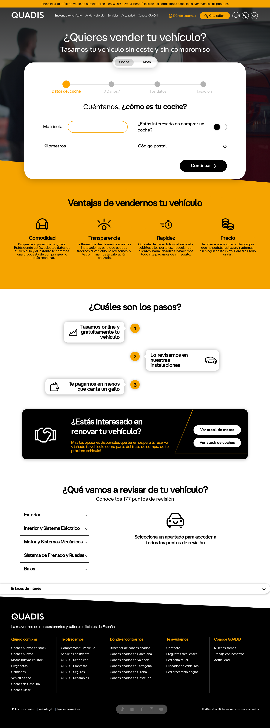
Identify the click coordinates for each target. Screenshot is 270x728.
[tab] (124, 62)
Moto (147, 62)
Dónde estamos (182, 16)
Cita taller (214, 16)
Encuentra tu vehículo (68, 15)
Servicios (112, 15)
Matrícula (52, 127)
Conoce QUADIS (148, 15)
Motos (132, 630)
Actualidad (128, 15)
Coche (124, 62)
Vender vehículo (94, 15)
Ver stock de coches (217, 443)
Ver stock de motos (217, 430)
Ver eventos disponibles (211, 3)
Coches (107, 630)
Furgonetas (159, 630)
